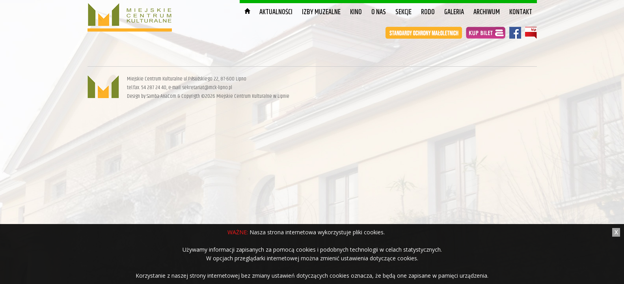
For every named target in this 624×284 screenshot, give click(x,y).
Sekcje (403, 12)
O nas (378, 12)
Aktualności (275, 12)
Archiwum (486, 12)
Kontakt (520, 12)
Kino (356, 12)
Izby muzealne (321, 12)
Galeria (454, 12)
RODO (428, 12)
